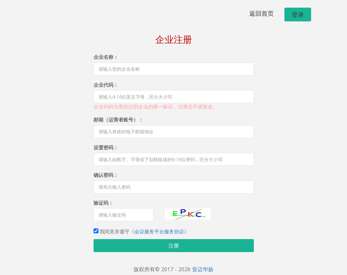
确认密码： (106, 174)
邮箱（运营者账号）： (118, 119)
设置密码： (106, 147)
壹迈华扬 (202, 269)
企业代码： (106, 84)
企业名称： (106, 56)
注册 (173, 245)
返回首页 (261, 13)
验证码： (103, 202)
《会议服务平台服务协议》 (159, 231)
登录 (298, 14)
